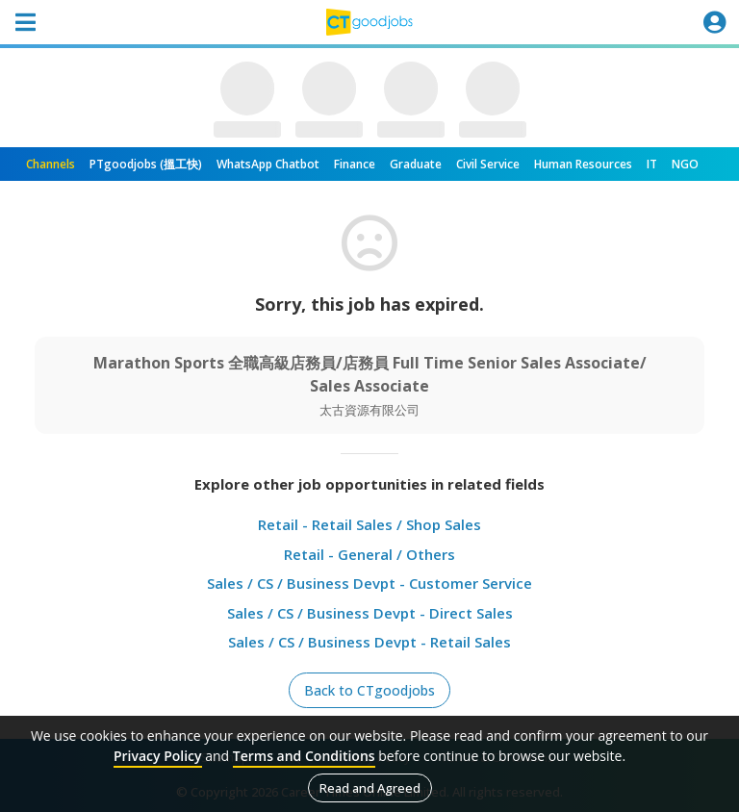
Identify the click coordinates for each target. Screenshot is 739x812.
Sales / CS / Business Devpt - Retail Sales (369, 641)
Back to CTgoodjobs (369, 690)
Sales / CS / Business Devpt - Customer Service (369, 583)
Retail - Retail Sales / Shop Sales (369, 524)
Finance (354, 164)
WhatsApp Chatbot (268, 164)
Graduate (416, 164)
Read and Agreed (369, 788)
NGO (685, 164)
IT (652, 164)
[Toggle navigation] (25, 22)
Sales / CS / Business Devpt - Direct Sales (370, 612)
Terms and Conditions (304, 756)
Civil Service (488, 164)
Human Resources (583, 164)
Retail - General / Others (369, 554)
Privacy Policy (158, 756)
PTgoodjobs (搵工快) (145, 164)
